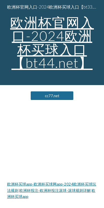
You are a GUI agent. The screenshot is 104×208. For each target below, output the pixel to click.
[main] (52, 42)
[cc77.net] (52, 95)
